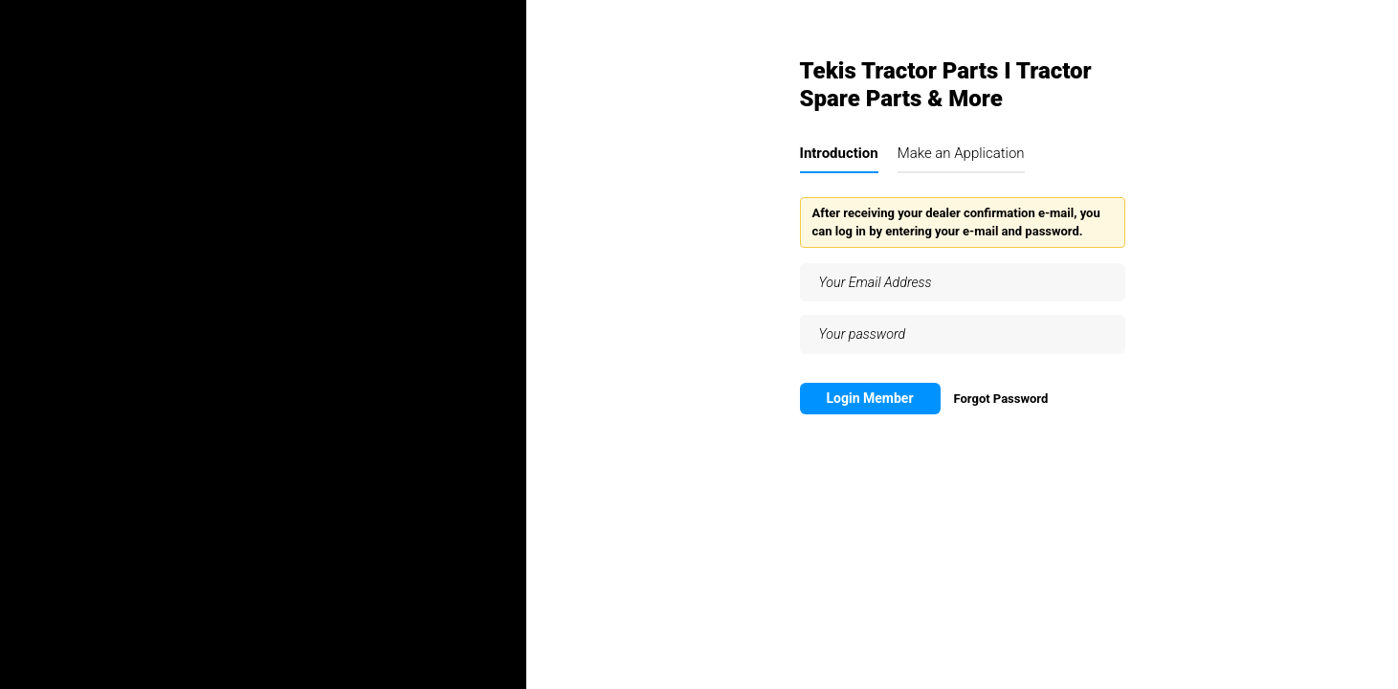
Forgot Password (1000, 398)
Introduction (839, 153)
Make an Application (961, 153)
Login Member (870, 398)
